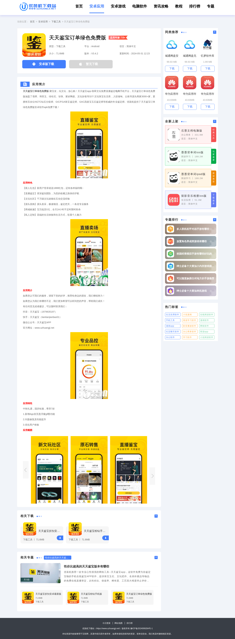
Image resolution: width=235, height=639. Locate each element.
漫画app (170, 326)
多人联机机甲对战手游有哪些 (193, 228)
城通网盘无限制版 (189, 55)
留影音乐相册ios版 (194, 195)
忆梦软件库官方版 (207, 55)
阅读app (204, 331)
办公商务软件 (189, 331)
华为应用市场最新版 (207, 94)
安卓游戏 (118, 6)
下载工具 (56, 21)
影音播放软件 (189, 326)
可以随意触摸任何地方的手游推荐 (195, 278)
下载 (60, 538)
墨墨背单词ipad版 (193, 174)
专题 (210, 6)
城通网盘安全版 (171, 55)
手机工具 (170, 320)
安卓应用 (96, 6)
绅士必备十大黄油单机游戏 (192, 290)
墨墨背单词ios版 (192, 152)
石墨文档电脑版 (191, 130)
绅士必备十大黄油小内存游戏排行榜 (196, 266)
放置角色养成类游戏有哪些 (192, 241)
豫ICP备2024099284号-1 (141, 628)
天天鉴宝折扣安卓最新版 (50, 531)
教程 (178, 6)
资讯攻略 (161, 6)
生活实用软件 (172, 314)
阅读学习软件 (189, 320)
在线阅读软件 (206, 314)
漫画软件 (204, 320)
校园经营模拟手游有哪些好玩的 (194, 253)
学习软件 (187, 337)
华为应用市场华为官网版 (189, 94)
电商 (117, 91)
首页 (79, 6)
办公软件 (170, 337)
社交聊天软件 (172, 331)
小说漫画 (187, 314)
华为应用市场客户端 (171, 94)
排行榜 (194, 6)
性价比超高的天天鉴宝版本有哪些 (86, 566)
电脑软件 (139, 6)
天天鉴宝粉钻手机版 (96, 531)
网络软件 (204, 326)
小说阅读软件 (206, 337)
